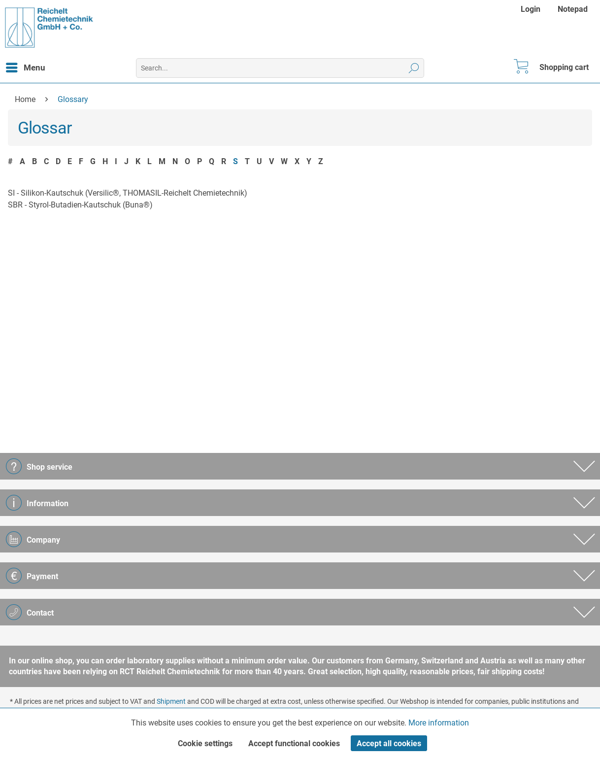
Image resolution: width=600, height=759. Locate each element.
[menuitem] (531, 9)
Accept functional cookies (294, 743)
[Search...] (280, 68)
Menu (25, 66)
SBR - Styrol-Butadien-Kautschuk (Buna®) (80, 204)
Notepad (573, 9)
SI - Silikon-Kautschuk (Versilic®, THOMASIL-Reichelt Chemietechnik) (127, 193)
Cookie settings (205, 743)
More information (438, 722)
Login (530, 9)
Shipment (171, 701)
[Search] (414, 68)
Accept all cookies (389, 743)
